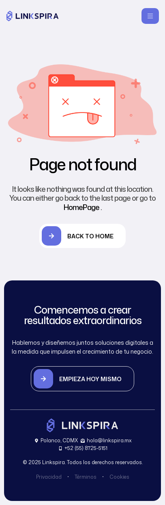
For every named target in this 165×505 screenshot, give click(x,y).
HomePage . (83, 207)
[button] (82, 378)
